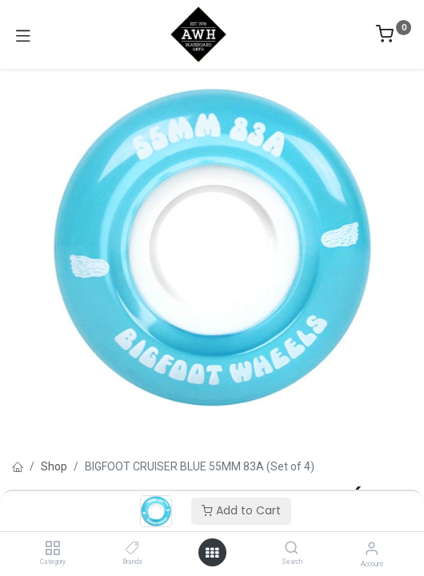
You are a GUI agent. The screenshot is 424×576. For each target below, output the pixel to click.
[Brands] (132, 548)
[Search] (291, 548)
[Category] (52, 548)
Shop (54, 466)
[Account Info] (371, 548)
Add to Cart (241, 510)
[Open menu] (212, 552)
